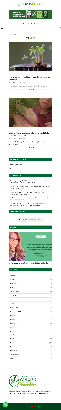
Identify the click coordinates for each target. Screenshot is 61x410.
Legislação (31, 335)
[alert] (30, 169)
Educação (31, 315)
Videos (31, 359)
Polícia (31, 347)
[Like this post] (27, 89)
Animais (31, 276)
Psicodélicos (31, 351)
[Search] (57, 28)
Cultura (31, 299)
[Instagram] (28, 23)
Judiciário (31, 331)
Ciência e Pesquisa (31, 291)
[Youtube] (31, 23)
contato (13, 82)
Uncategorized (31, 355)
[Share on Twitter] (31, 89)
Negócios (31, 343)
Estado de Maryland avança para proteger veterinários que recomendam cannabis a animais (27, 193)
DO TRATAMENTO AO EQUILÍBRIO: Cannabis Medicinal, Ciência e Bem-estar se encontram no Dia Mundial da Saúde (29, 204)
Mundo (31, 339)
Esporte (31, 323)
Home (10, 34)
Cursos (31, 303)
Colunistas (31, 295)
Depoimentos (31, 307)
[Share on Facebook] (29, 89)
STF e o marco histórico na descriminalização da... (29, 263)
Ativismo (31, 280)
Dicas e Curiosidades (31, 311)
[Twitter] (26, 23)
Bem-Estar (31, 284)
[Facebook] (23, 23)
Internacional (31, 327)
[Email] (34, 23)
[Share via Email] (33, 89)
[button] (30, 14)
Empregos (31, 319)
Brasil (31, 287)
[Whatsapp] (37, 23)
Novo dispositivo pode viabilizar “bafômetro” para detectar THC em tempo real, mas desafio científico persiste (30, 181)
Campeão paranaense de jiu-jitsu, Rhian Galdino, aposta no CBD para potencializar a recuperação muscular (30, 187)
